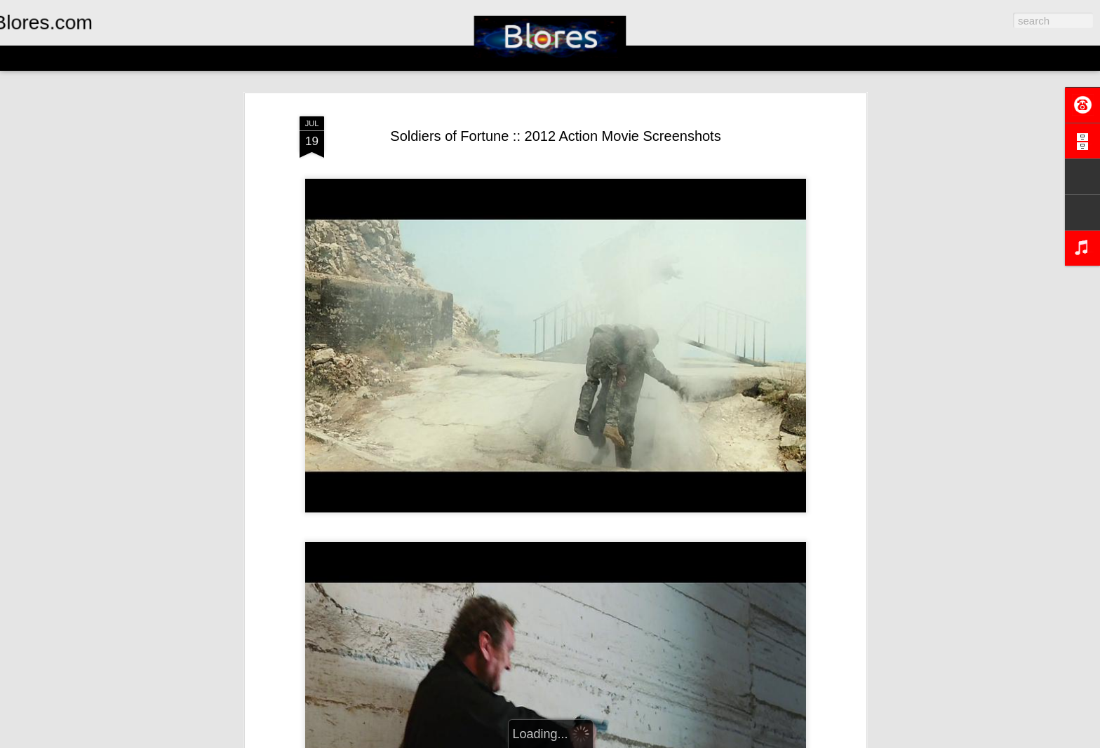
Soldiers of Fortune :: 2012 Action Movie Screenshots (555, 136)
